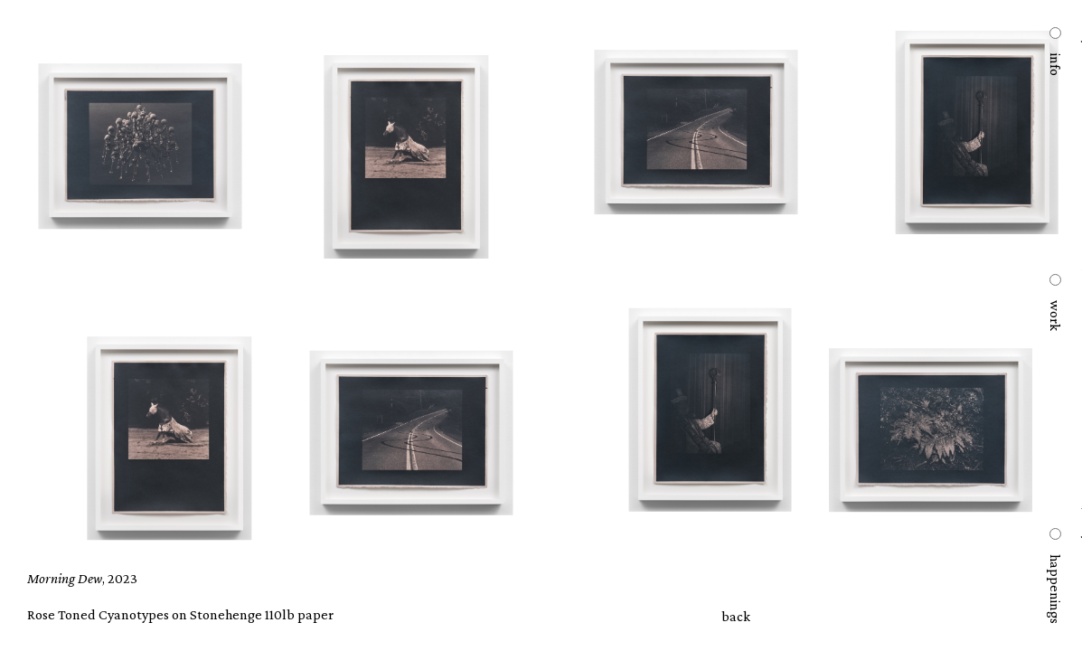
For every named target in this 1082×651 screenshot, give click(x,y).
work (1055, 315)
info (1055, 64)
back (735, 616)
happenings (1055, 589)
